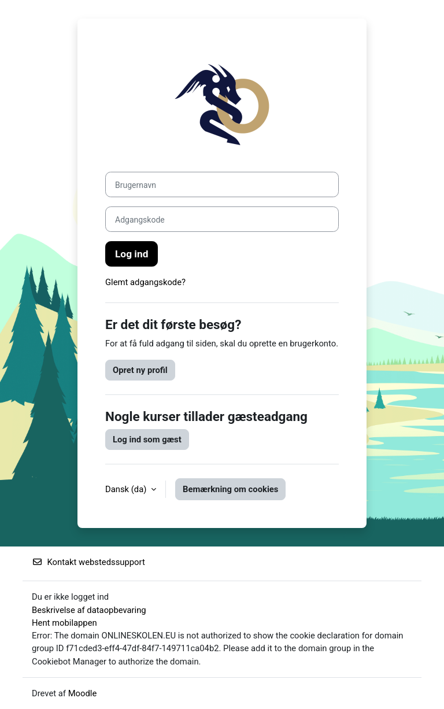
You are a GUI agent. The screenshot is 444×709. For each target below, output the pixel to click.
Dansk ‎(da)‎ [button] (127, 489)
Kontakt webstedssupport (88, 562)
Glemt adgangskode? (145, 282)
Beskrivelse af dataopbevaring (89, 610)
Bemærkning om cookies (230, 489)
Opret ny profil (140, 370)
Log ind (131, 254)
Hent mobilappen (64, 623)
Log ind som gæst (147, 439)
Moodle (82, 693)
